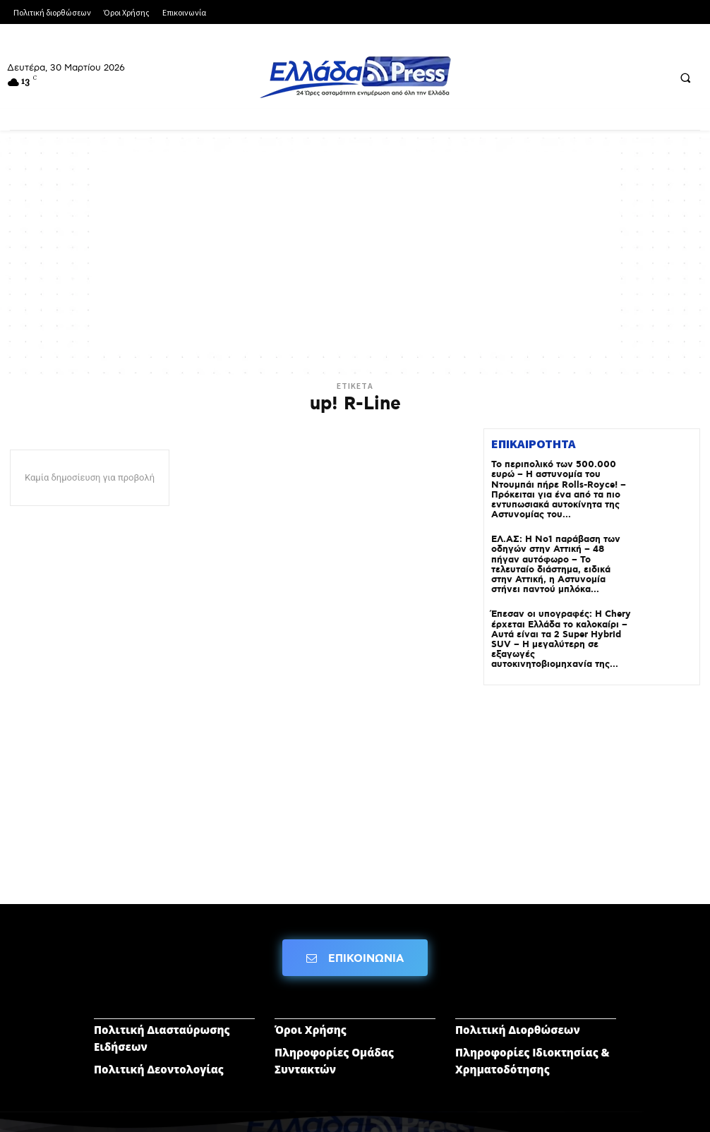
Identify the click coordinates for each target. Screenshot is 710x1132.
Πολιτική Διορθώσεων (517, 1010)
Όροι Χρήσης (311, 1010)
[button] (685, 77)
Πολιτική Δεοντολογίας (159, 1049)
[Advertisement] (355, 250)
